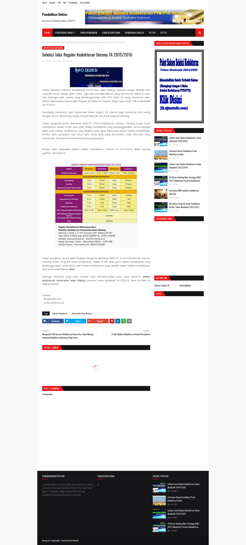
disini (72, 269)
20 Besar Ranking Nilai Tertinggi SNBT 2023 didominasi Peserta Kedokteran (185, 179)
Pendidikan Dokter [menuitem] (134, 32)
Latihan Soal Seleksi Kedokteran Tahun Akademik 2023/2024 (185, 165)
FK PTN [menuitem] (152, 32)
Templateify (55, 540)
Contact (52, 2)
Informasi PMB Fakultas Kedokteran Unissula (184, 192)
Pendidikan (73, 2)
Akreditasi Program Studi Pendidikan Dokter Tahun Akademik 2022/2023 (184, 205)
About (44, 2)
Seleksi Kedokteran (59, 313)
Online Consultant (53, 61)
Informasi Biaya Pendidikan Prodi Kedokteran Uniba (183, 152)
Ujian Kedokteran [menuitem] (111, 32)
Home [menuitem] (47, 32)
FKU (64, 2)
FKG (59, 2)
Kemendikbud (185, 285)
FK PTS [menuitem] (163, 32)
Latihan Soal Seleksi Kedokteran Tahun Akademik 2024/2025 (185, 139)
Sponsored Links (164, 218)
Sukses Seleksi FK (161, 285)
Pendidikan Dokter (55, 14)
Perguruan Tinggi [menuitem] (64, 32)
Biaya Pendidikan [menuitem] (88, 32)
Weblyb (75, 540)
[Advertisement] (182, 247)
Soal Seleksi (85, 2)
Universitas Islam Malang (61, 42)
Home (45, 42)
